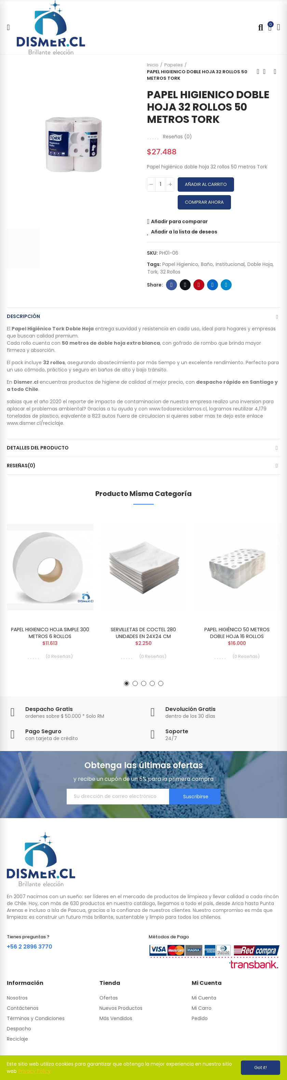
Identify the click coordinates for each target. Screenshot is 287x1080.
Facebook (171, 284)
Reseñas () (177, 136)
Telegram (226, 284)
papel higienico (180, 264)
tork (152, 271)
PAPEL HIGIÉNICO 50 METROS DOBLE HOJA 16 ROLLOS (237, 633)
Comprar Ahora (204, 202)
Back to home (266, 71)
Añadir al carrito (206, 184)
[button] (126, 683)
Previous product (258, 71)
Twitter (185, 284)
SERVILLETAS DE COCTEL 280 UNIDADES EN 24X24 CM (143, 633)
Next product (275, 71)
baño (207, 264)
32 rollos (170, 271)
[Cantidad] (160, 184)
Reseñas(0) (21, 465)
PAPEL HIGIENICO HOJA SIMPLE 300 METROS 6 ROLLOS (50, 633)
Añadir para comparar (179, 221)
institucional (230, 264)
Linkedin (212, 284)
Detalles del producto (38, 447)
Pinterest (199, 284)
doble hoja (260, 264)
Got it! (260, 1067)
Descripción (23, 316)
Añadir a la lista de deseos (184, 231)
